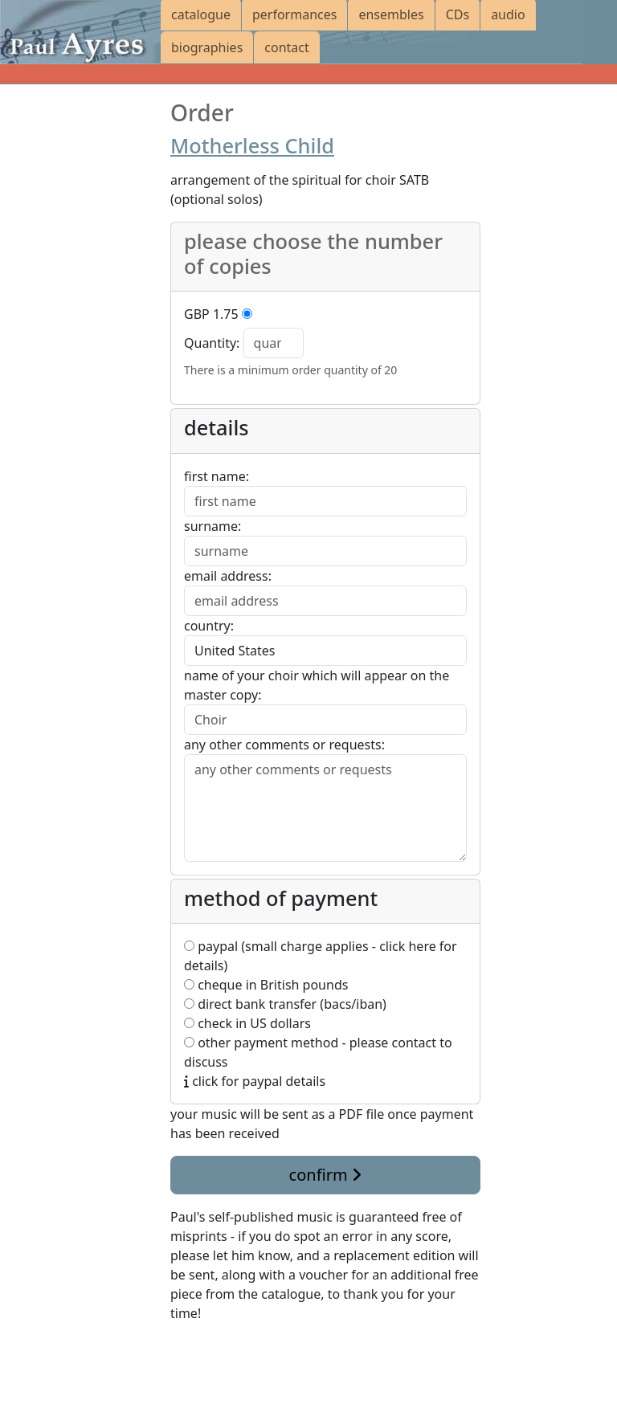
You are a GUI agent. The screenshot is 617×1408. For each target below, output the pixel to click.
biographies (207, 47)
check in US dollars (247, 1023)
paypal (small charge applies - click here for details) (320, 955)
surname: (212, 526)
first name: (216, 476)
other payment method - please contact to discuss (318, 1052)
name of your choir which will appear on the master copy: (316, 685)
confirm (325, 1175)
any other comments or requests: (284, 744)
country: (209, 626)
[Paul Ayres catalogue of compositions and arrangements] (80, 32)
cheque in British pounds (266, 985)
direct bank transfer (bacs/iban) (285, 1004)
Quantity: (211, 343)
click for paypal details (254, 1081)
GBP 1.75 (211, 314)
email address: (228, 576)
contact (286, 47)
